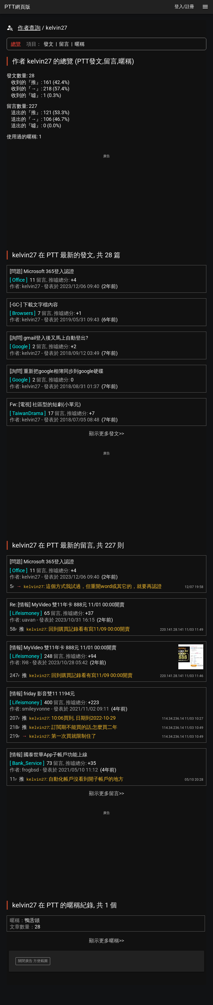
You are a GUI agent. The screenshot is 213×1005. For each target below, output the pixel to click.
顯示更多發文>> (106, 433)
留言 (64, 44)
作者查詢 (29, 27)
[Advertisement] (106, 198)
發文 (49, 44)
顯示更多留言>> (106, 793)
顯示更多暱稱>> (106, 940)
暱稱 (80, 44)
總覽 (16, 44)
